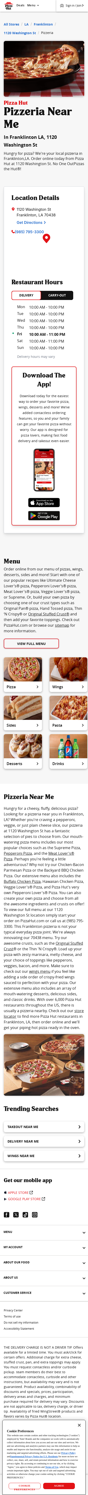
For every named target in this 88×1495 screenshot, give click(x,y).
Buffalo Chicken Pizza (22, 881)
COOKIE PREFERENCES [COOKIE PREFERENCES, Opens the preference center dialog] (24, 1486)
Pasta (68, 725)
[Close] (79, 1425)
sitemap (62, 625)
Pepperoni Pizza (18, 853)
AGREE (59, 1485)
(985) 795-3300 (29, 231)
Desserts (23, 763)
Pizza (23, 686)
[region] (44, 1457)
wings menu (39, 971)
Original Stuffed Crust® (48, 614)
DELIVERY (26, 295)
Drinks (68, 763)
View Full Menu (31, 643)
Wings (68, 686)
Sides (23, 725)
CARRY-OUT (57, 295)
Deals (20, 5)
